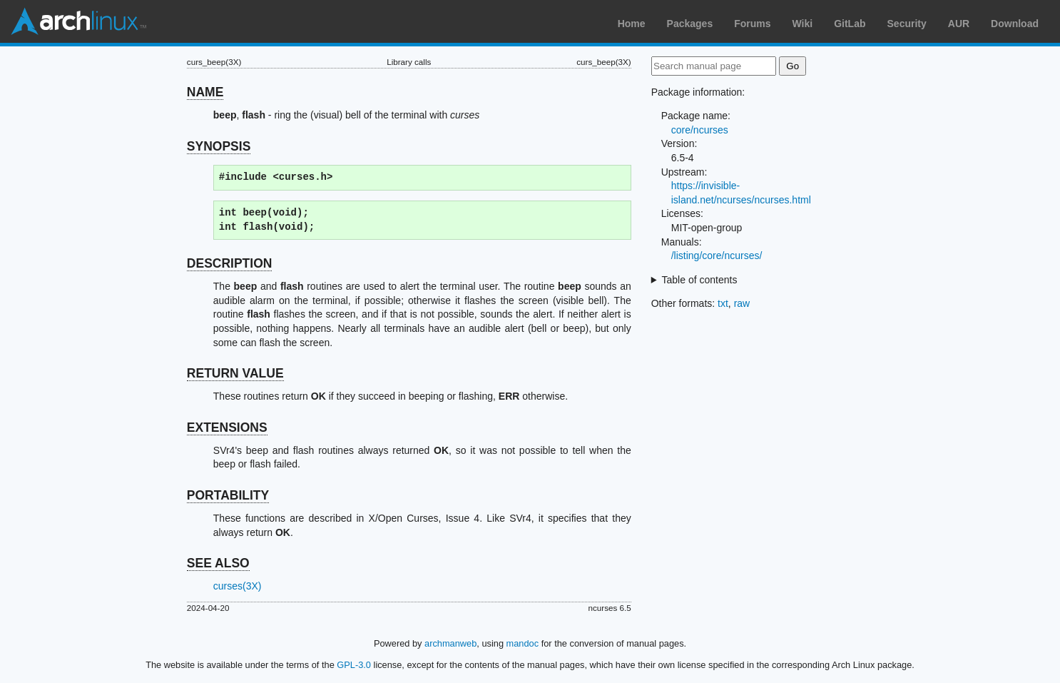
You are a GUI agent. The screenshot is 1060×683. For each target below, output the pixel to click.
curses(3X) (237, 586)
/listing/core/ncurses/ (717, 255)
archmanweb (450, 643)
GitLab (849, 23)
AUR (958, 23)
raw (742, 303)
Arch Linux (78, 21)
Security (907, 23)
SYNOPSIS (218, 146)
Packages (690, 23)
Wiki (803, 23)
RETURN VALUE (235, 373)
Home (632, 23)
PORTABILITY (228, 495)
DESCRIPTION (229, 263)
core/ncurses (699, 130)
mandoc (522, 643)
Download (1015, 23)
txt (723, 303)
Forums (752, 23)
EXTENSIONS (227, 427)
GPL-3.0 (354, 664)
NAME (205, 92)
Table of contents (700, 279)
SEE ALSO (218, 563)
